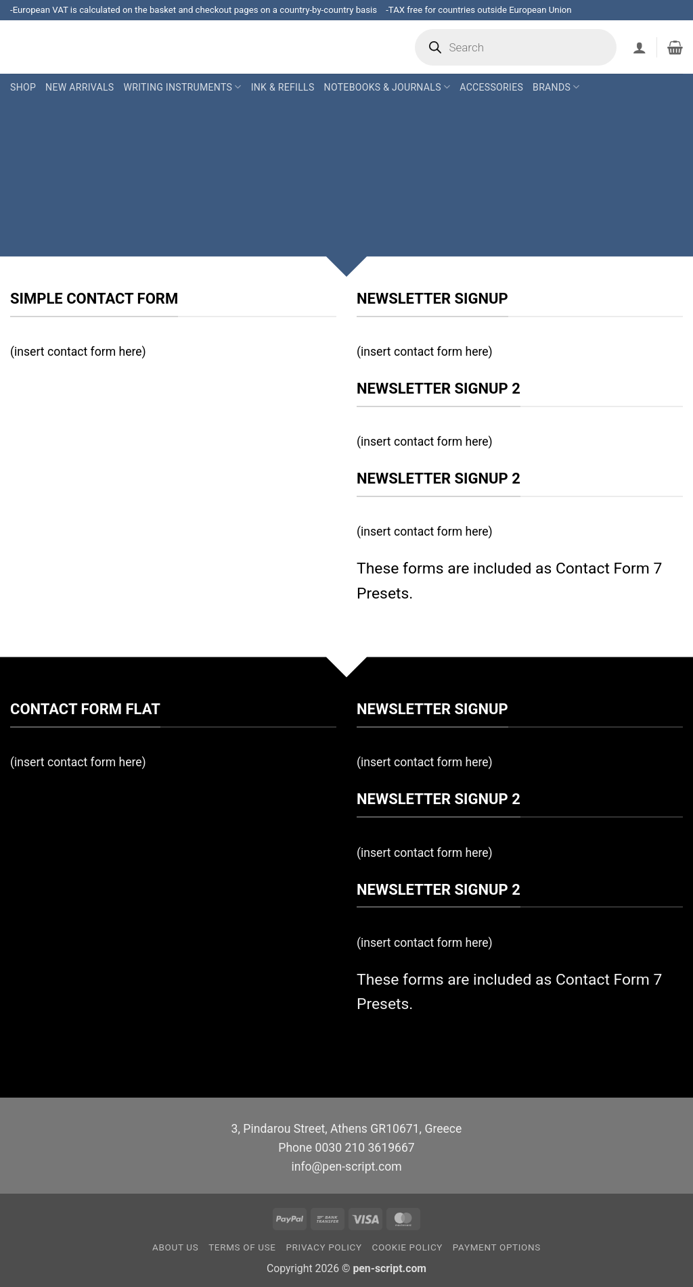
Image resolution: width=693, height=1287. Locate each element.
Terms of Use (242, 1247)
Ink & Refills (283, 87)
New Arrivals (79, 87)
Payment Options (497, 1247)
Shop (23, 87)
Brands (556, 86)
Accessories (491, 87)
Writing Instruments (182, 86)
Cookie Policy (407, 1247)
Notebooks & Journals (387, 86)
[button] (639, 47)
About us (175, 1247)
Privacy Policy (323, 1247)
